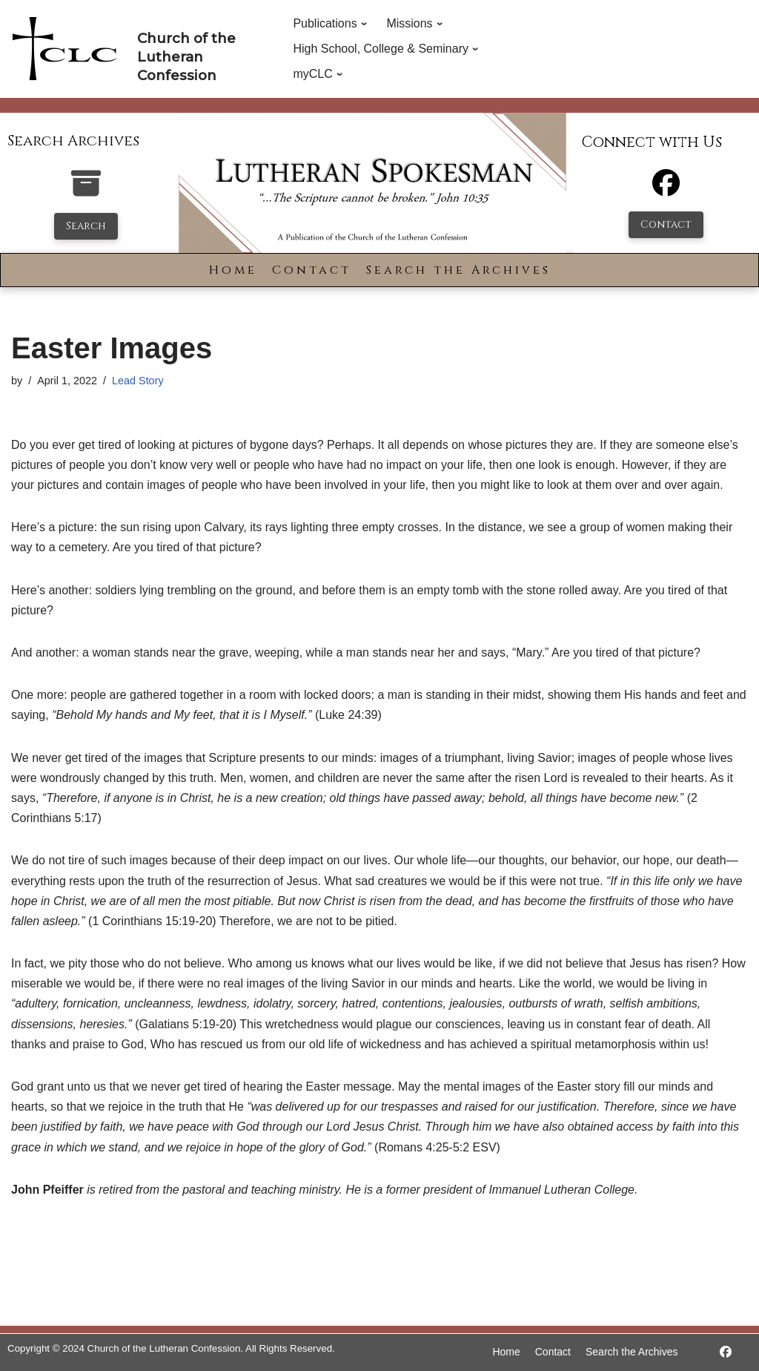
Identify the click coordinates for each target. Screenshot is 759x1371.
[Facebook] (666, 190)
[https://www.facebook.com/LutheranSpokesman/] (726, 1352)
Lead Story (138, 381)
